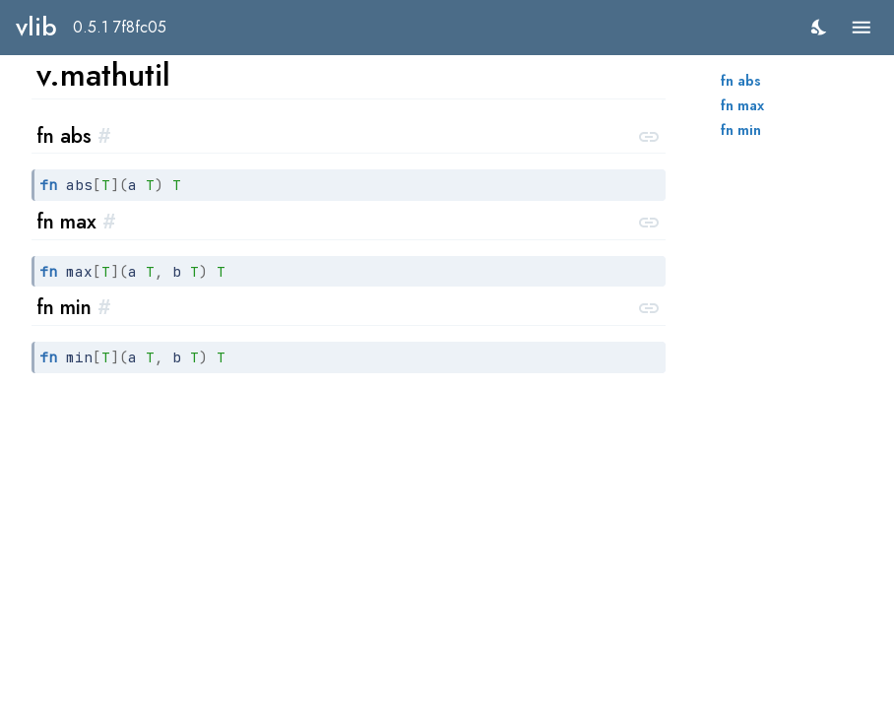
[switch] (819, 27)
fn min (741, 130)
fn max (742, 105)
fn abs (741, 81)
